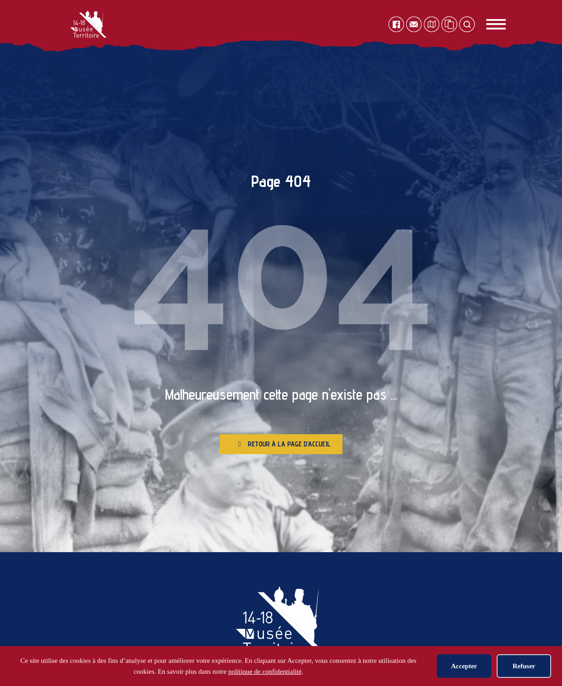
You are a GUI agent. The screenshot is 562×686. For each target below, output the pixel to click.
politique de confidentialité (265, 671)
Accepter (464, 666)
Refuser (524, 666)
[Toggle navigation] (486, 24)
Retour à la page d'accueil (284, 447)
